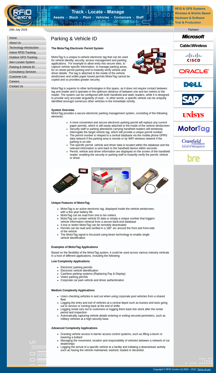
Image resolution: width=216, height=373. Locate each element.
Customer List (17, 76)
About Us (15, 42)
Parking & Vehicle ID (22, 67)
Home (13, 38)
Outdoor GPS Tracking (23, 57)
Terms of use (203, 369)
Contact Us (16, 86)
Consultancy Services (22, 71)
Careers (14, 81)
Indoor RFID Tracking (22, 52)
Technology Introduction (24, 47)
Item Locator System (22, 62)
